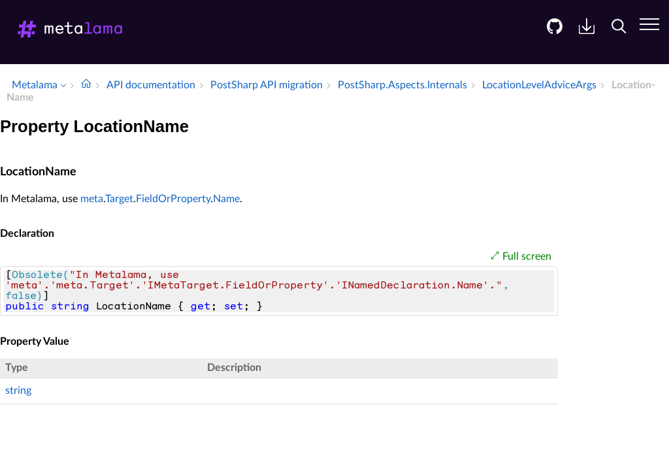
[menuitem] (550, 36)
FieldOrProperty (173, 199)
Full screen (526, 256)
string (18, 390)
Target (119, 199)
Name (226, 199)
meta (91, 199)
